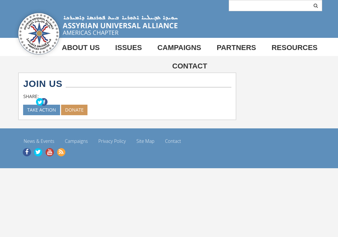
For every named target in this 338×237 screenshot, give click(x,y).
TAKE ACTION (41, 110)
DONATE (74, 110)
